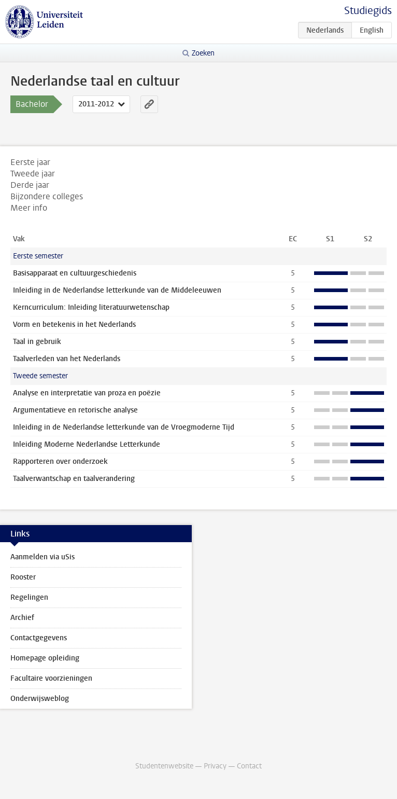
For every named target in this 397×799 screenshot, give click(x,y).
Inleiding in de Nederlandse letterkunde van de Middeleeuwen (117, 290)
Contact (249, 766)
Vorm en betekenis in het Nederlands (74, 324)
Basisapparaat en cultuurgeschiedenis (74, 273)
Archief (22, 618)
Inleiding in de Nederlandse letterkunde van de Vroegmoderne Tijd (123, 427)
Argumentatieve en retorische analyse (75, 410)
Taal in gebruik (37, 342)
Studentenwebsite (164, 766)
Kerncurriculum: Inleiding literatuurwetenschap (91, 307)
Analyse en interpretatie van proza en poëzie (87, 393)
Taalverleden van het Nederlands (66, 359)
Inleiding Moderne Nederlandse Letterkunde (86, 444)
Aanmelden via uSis (42, 557)
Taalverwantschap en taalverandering (74, 479)
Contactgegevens (38, 638)
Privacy (215, 766)
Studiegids (368, 11)
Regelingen (29, 597)
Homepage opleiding (44, 658)
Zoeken (203, 53)
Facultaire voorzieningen (51, 678)
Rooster (23, 577)
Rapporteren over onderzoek (60, 461)
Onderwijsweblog (39, 699)
